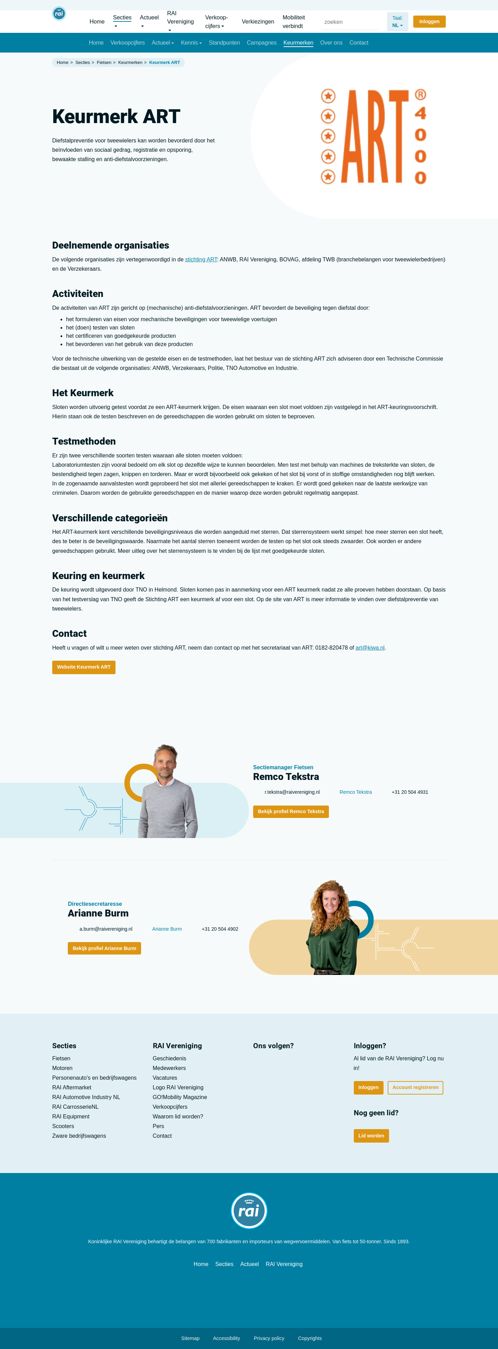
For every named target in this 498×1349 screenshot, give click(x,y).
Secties (224, 1264)
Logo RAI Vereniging (178, 1087)
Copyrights (306, 1338)
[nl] (393, 22)
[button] (124, 22)
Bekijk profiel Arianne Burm (104, 948)
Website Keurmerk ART (84, 667)
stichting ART (201, 259)
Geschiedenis (169, 1058)
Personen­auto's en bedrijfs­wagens (94, 1078)
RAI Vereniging (284, 1264)
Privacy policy (265, 1338)
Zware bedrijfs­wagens (79, 1136)
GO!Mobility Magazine (180, 1097)
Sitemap (187, 1338)
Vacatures (402, 4)
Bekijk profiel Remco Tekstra (291, 811)
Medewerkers (169, 1068)
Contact (382, 4)
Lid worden (425, 4)
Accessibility (223, 1338)
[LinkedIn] (261, 1065)
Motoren (62, 1068)
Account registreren (416, 1087)
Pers (366, 4)
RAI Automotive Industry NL (86, 1097)
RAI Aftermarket (71, 1087)
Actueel (249, 1264)
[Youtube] (281, 1065)
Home (201, 1264)
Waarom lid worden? (178, 1116)
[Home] (59, 21)
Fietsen (61, 1058)
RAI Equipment (71, 1116)
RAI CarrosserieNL (75, 1107)
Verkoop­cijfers (170, 1107)
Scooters (63, 1126)
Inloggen (369, 1087)
